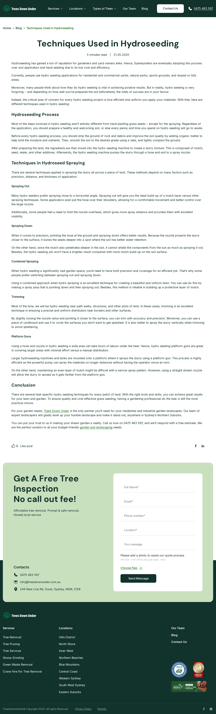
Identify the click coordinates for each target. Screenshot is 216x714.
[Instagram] (211, 709)
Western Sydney (70, 678)
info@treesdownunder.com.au (40, 582)
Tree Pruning (11, 644)
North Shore (67, 644)
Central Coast (68, 671)
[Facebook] (204, 709)
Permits (101, 708)
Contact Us (170, 8)
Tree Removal (12, 637)
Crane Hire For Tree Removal (22, 671)
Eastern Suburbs (70, 692)
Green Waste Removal (18, 664)
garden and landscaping (96, 427)
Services (53, 8)
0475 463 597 (203, 8)
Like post (26, 446)
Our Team (129, 8)
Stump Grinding (13, 658)
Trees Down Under (56, 411)
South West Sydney (72, 685)
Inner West (66, 651)
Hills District (67, 637)
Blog (145, 8)
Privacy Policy (83, 708)
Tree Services (12, 651)
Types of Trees (103, 8)
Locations (76, 8)
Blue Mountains (69, 664)
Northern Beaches (71, 658)
